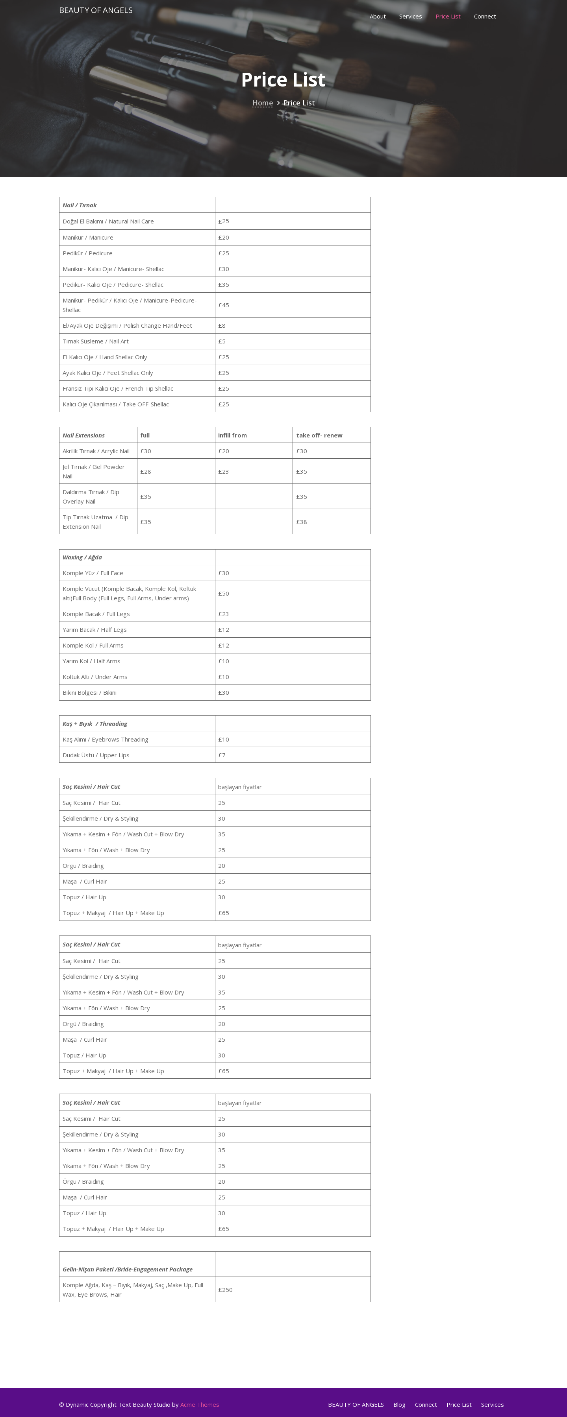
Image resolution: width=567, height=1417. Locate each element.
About (378, 16)
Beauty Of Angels (96, 10)
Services (410, 16)
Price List (448, 16)
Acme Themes (199, 1404)
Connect (485, 16)
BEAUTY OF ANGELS (356, 1404)
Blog (399, 1404)
